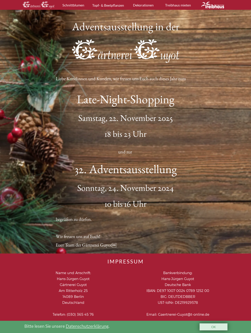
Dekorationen (143, 5)
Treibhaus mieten (178, 5)
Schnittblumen (73, 5)
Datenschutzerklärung (87, 326)
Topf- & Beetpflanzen (108, 5)
